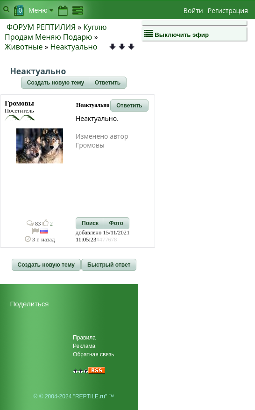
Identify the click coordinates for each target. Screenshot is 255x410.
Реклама (84, 346)
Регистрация (228, 10)
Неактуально (74, 47)
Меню (40, 10)
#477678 (106, 239)
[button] (55, 83)
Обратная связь (93, 354)
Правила (84, 337)
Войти (193, 10)
